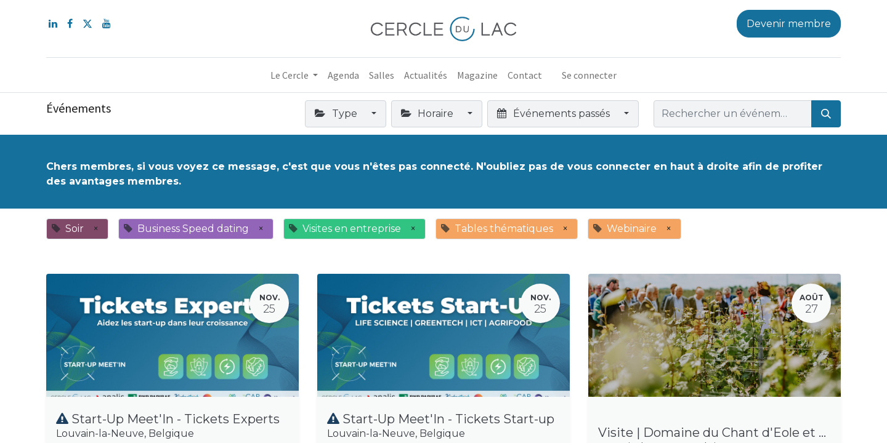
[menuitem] (343, 75)
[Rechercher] (826, 113)
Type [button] (337, 113)
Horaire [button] (428, 113)
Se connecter (589, 75)
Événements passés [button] (554, 113)
